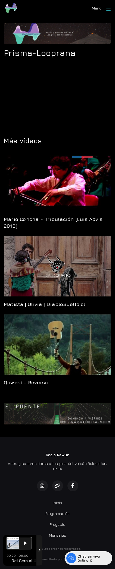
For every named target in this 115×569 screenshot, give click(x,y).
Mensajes (57, 535)
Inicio (57, 502)
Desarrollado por (57, 559)
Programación (57, 513)
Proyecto (58, 524)
